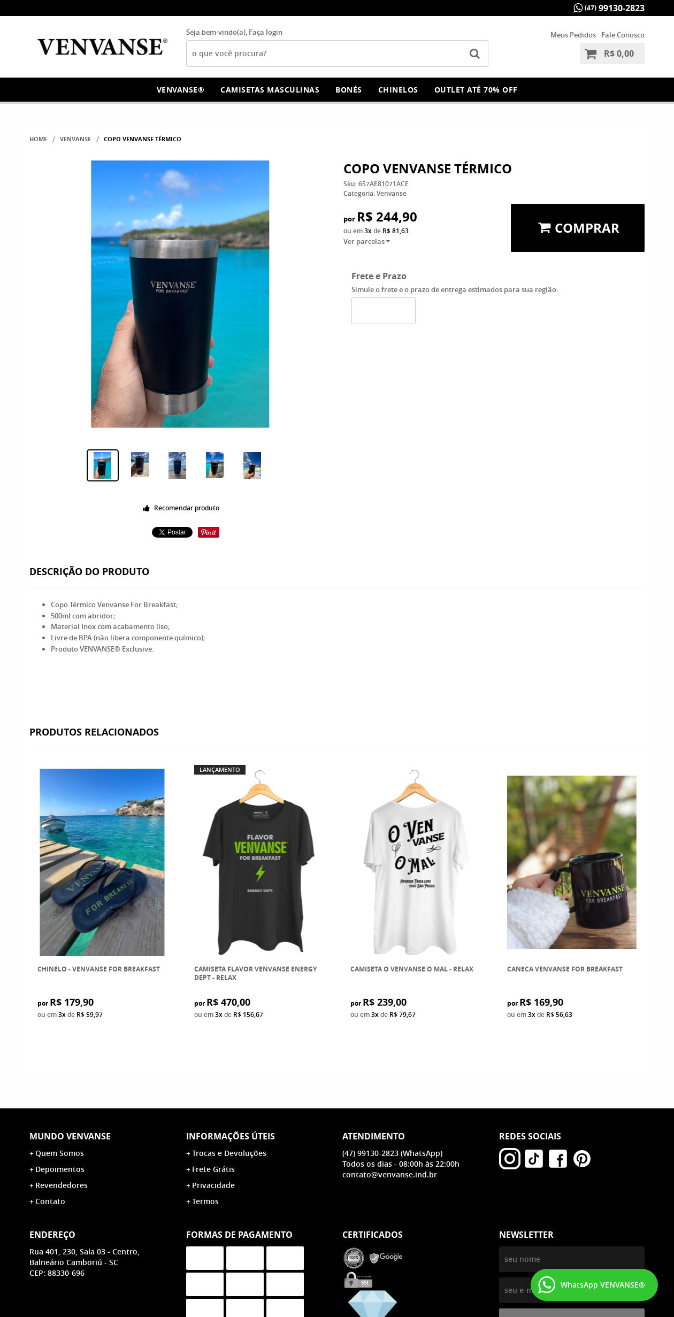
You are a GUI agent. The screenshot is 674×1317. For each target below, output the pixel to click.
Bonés (348, 90)
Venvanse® (181, 90)
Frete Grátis (213, 1169)
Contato (50, 1201)
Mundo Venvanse (70, 1136)
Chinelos (398, 90)
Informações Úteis (230, 1136)
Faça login (265, 32)
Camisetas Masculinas (269, 90)
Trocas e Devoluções (229, 1153)
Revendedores (61, 1185)
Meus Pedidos (573, 35)
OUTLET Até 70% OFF (476, 90)
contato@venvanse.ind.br (389, 1174)
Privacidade (213, 1185)
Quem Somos (59, 1153)
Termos (205, 1201)
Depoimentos (60, 1169)
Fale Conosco (623, 35)
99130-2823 (615, 8)
